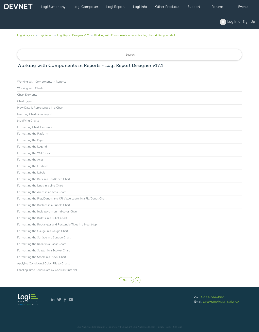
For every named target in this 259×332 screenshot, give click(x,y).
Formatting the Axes (30, 159)
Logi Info (140, 7)
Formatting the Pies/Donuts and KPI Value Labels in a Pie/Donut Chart (61, 198)
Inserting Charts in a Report (34, 114)
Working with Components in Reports (41, 81)
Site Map (177, 327)
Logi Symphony (53, 7)
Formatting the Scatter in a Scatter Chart (43, 250)
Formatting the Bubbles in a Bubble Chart (43, 205)
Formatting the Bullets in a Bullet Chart (42, 218)
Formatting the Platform (32, 133)
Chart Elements (27, 94)
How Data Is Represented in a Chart (40, 107)
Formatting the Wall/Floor (33, 153)
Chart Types (24, 101)
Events (243, 7)
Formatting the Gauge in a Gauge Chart (42, 231)
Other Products (167, 7)
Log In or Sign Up (237, 22)
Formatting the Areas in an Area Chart (41, 192)
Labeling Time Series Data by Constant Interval (47, 270)
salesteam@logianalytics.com (222, 301)
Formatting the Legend (32, 146)
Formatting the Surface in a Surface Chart (44, 237)
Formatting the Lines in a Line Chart (40, 185)
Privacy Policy (164, 327)
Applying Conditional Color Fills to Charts (43, 263)
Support (194, 7)
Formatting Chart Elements (34, 127)
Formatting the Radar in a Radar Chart (41, 244)
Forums (217, 7)
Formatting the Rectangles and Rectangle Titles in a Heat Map (57, 224)
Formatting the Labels (31, 172)
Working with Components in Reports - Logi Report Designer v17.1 (134, 35)
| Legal (151, 327)
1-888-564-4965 (212, 297)
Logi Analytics (25, 35)
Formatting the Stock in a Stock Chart (41, 257)
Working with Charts (30, 88)
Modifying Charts (28, 120)
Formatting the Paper (31, 140)
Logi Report (115, 7)
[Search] (129, 54)
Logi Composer (85, 7)
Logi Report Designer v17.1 (73, 35)
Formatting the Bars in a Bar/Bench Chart (43, 179)
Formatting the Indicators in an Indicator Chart (47, 211)
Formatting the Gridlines (32, 166)
